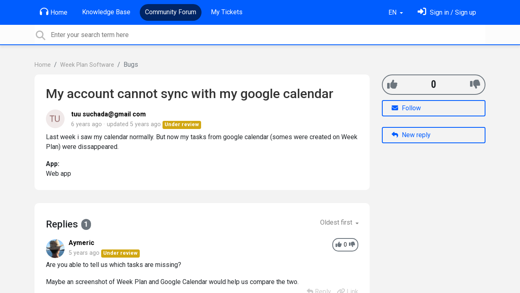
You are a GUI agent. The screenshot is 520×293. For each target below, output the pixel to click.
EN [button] (393, 12)
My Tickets (227, 12)
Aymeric (81, 243)
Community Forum (170, 12)
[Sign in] (446, 12)
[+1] (392, 84)
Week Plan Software (87, 64)
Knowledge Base (106, 12)
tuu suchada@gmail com (108, 114)
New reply (411, 135)
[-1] (475, 84)
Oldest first (337, 222)
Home (53, 11)
